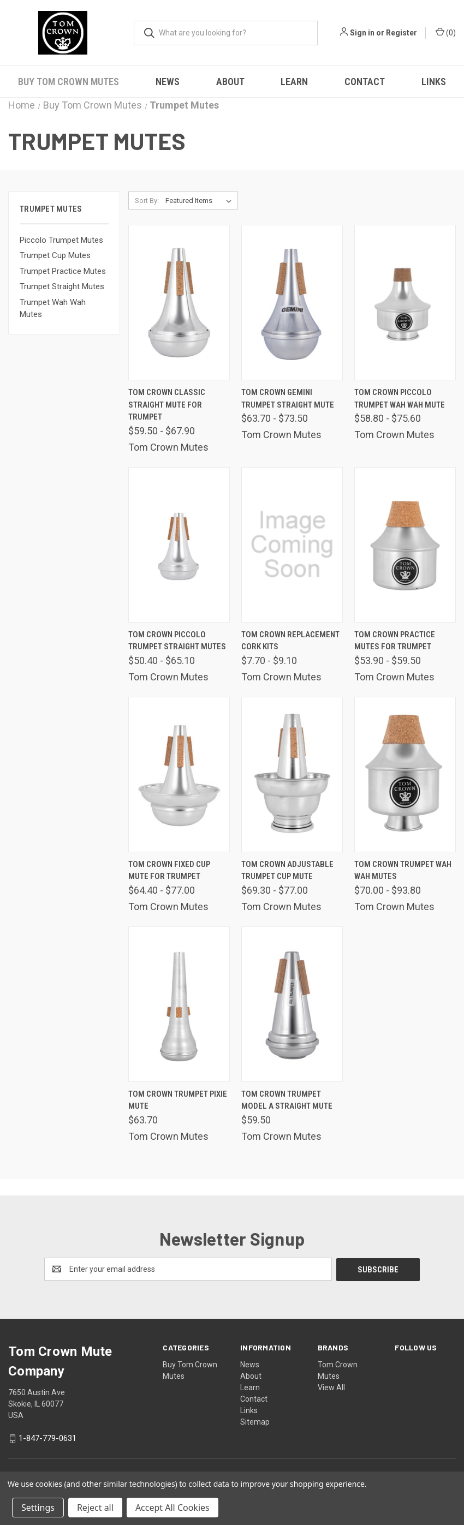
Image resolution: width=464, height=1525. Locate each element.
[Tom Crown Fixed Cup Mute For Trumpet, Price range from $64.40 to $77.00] (179, 774)
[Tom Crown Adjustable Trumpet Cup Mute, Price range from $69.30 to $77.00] (292, 774)
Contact (364, 81)
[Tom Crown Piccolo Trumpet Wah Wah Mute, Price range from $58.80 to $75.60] (405, 302)
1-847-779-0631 (47, 1438)
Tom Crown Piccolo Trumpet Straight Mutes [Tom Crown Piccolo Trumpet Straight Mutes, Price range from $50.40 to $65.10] (177, 641)
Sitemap (255, 1421)
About (230, 81)
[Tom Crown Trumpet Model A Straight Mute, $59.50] (292, 1004)
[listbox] (200, 201)
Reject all (95, 1508)
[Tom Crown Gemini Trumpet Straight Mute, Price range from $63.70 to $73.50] (292, 302)
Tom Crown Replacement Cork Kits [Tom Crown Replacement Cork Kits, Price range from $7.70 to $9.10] (290, 641)
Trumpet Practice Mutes (63, 271)
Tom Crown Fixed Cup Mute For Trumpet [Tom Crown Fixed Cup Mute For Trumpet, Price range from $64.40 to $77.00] (169, 870)
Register (401, 32)
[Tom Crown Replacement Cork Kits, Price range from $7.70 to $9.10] (292, 544)
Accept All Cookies (172, 1508)
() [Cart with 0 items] (446, 32)
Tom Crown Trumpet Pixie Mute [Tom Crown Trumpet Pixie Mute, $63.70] (177, 1100)
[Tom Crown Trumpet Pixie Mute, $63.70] (179, 1004)
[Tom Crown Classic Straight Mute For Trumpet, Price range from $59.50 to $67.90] (179, 302)
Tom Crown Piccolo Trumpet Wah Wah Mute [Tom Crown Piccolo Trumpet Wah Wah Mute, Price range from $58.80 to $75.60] (399, 398)
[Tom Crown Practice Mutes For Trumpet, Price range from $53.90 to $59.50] (405, 544)
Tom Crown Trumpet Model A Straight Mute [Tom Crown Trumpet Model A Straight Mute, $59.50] (286, 1100)
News (168, 81)
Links (249, 1410)
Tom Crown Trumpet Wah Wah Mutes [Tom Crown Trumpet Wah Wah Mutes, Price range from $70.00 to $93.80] (402, 870)
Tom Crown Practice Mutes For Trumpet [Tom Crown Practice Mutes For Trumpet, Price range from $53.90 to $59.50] (394, 641)
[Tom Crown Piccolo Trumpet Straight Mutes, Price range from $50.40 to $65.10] (179, 544)
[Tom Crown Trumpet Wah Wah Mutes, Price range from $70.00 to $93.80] (405, 774)
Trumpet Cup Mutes (55, 255)
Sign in (362, 32)
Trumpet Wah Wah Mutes (53, 308)
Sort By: (147, 200)
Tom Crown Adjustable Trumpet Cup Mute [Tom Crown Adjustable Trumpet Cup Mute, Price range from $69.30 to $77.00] (287, 870)
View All (331, 1387)
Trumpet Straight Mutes (62, 286)
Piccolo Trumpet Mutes (61, 240)
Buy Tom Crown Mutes (68, 81)
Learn (294, 81)
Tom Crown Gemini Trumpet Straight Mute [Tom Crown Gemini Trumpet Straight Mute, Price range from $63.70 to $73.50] (287, 398)
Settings (38, 1508)
